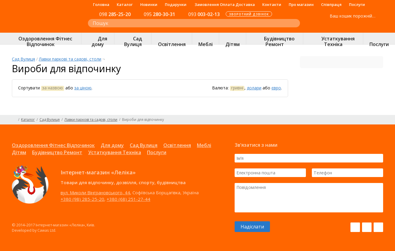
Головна (101, 4)
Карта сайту (381, 119)
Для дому (112, 145)
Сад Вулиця (23, 59)
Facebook (355, 227)
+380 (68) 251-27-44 (128, 199)
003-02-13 (204, 14)
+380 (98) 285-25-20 (82, 199)
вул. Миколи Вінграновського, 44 (95, 192)
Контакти (271, 4)
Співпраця (331, 4)
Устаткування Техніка (114, 152)
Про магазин (301, 4)
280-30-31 (159, 14)
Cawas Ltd (46, 230)
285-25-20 (115, 14)
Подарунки (176, 4)
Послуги (357, 4)
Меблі (204, 145)
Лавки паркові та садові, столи (70, 59)
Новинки (148, 4)
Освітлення (177, 145)
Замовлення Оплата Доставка (225, 4)
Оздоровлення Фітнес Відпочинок (53, 145)
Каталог (125, 4)
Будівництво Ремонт (57, 152)
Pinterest (378, 227)
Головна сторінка (14, 119)
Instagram (367, 227)
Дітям (19, 152)
